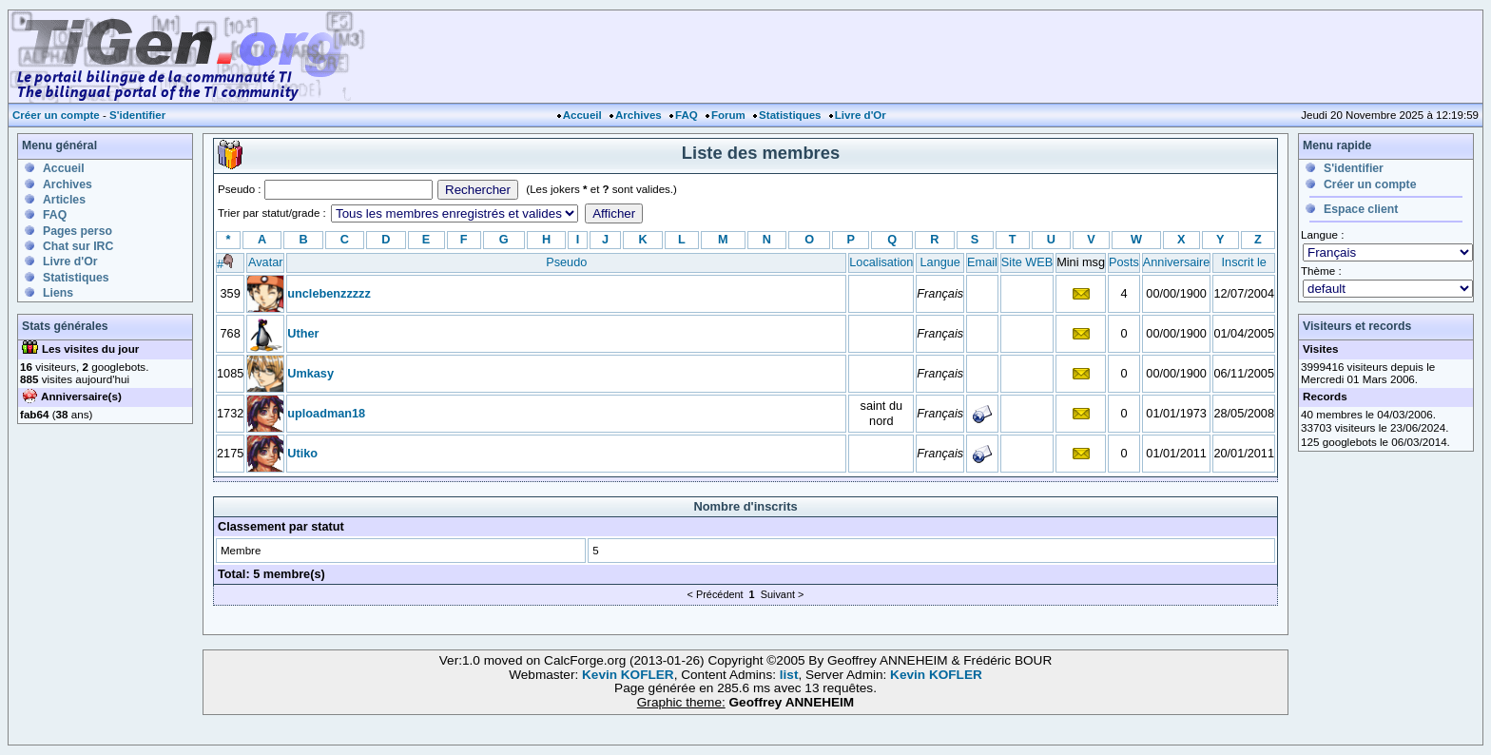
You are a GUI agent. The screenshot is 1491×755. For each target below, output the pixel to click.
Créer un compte (56, 115)
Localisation (881, 262)
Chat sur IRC (78, 246)
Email (982, 262)
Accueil (582, 115)
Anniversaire (1176, 262)
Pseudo (566, 262)
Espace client (1361, 209)
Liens (58, 293)
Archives (638, 115)
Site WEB (1027, 262)
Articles (64, 199)
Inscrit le (1244, 262)
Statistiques (790, 115)
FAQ (686, 115)
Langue (940, 262)
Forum (728, 115)
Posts (1124, 262)
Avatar (265, 262)
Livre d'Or (860, 115)
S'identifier (137, 115)
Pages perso (77, 231)
